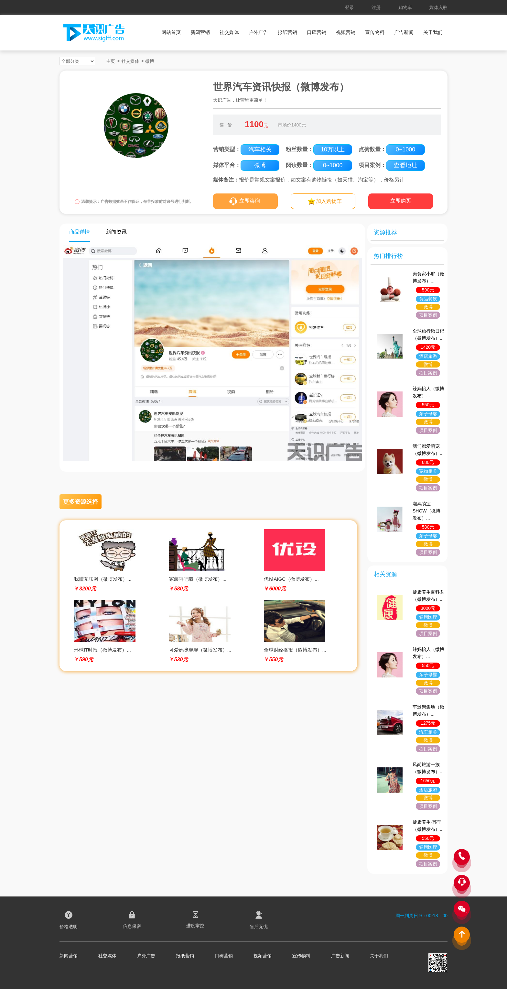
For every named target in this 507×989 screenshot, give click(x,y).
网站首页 (171, 32)
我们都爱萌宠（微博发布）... (428, 450)
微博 (149, 61)
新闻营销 (200, 32)
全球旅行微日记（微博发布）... (428, 334)
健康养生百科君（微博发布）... (428, 595)
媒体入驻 (438, 7)
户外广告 (258, 32)
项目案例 (428, 315)
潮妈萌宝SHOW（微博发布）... (426, 511)
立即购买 (400, 200)
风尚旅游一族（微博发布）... (428, 768)
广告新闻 (404, 32)
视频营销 (345, 32)
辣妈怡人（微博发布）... (428, 392)
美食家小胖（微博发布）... (428, 277)
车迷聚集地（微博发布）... (428, 710)
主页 (110, 61)
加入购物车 (329, 201)
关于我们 (433, 32)
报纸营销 (287, 32)
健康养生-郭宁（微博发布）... (428, 825)
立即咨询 (249, 200)
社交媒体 (229, 32)
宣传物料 (374, 32)
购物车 (405, 7)
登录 (349, 7)
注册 (376, 7)
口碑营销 (316, 32)
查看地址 (405, 165)
